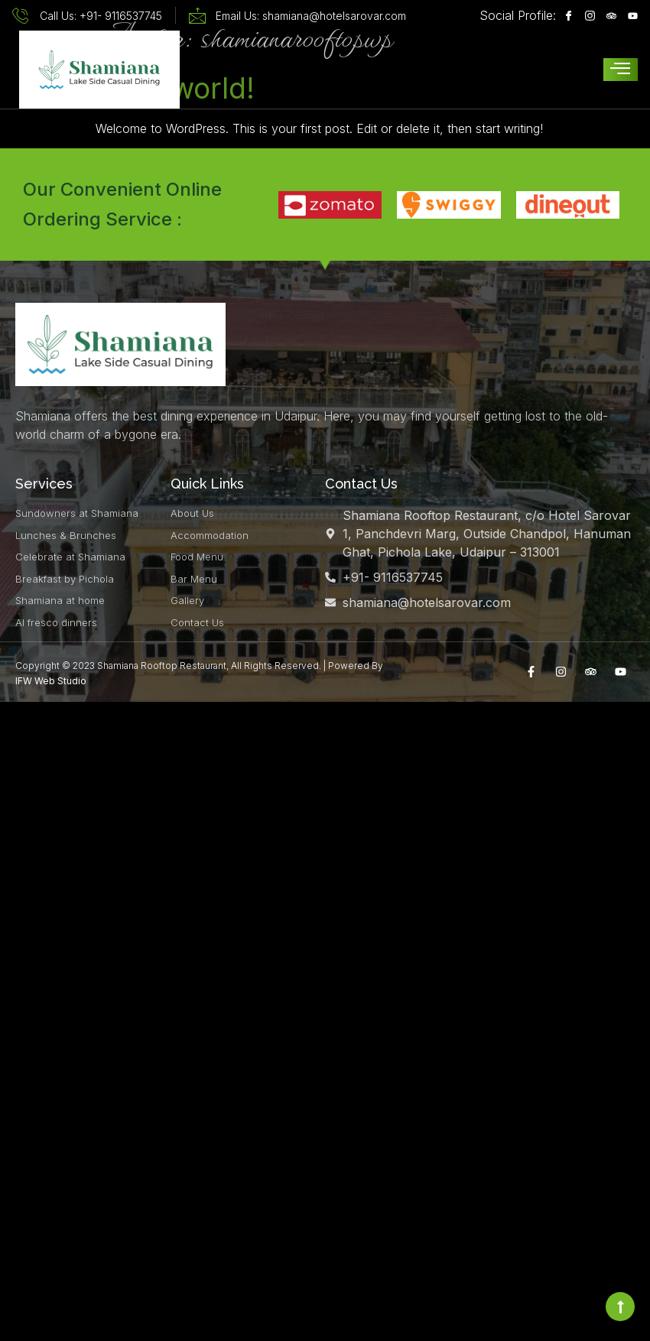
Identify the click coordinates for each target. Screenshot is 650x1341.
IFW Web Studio (50, 681)
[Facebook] (565, 15)
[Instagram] (586, 15)
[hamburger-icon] (620, 69)
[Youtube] (629, 15)
